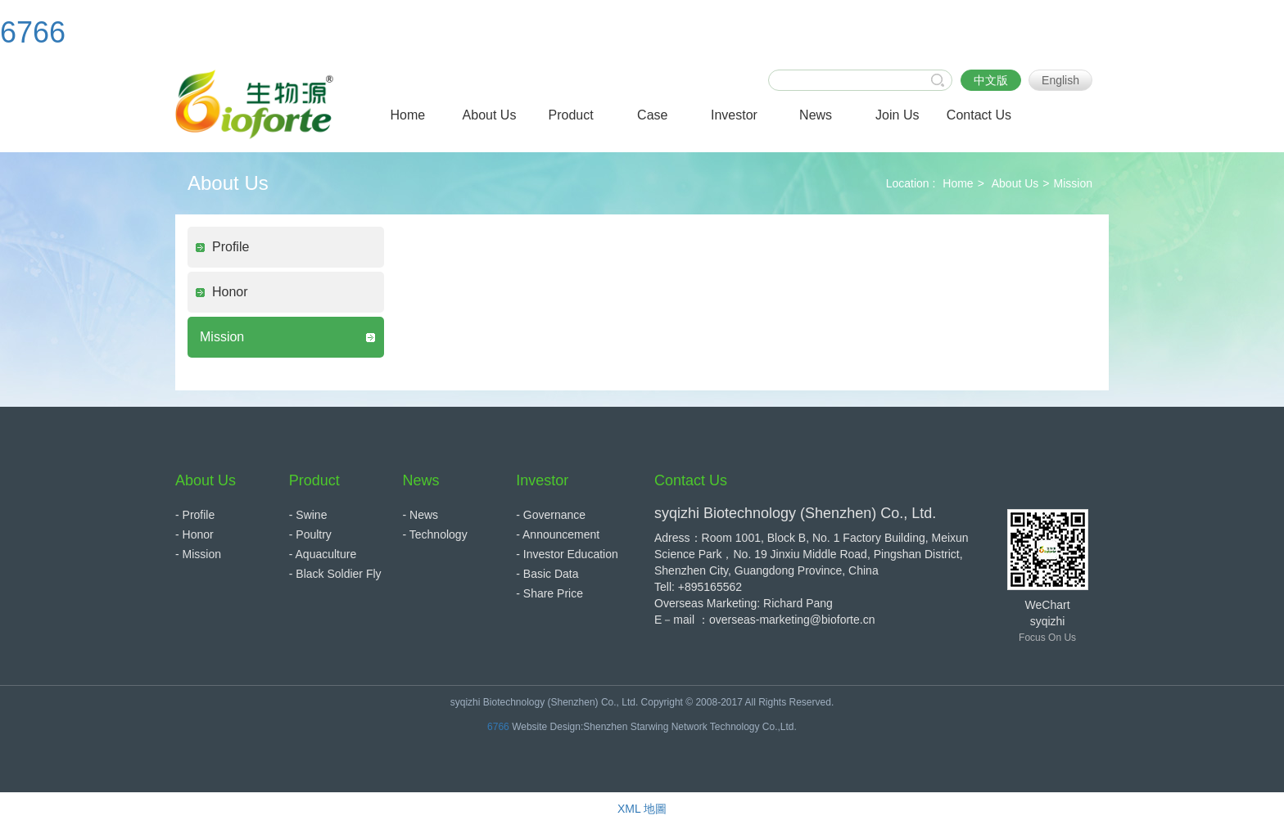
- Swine (308, 514)
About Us (1015, 183)
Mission (1073, 183)
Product (314, 480)
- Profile (195, 514)
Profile (230, 247)
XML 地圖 (642, 808)
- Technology (435, 534)
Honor (230, 292)
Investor (542, 480)
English (1060, 80)
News (421, 480)
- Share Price (549, 593)
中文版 (991, 80)
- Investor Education (567, 554)
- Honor (194, 534)
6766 (33, 32)
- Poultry (310, 534)
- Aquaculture (323, 554)
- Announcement (557, 534)
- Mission (198, 554)
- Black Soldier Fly (335, 573)
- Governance (550, 514)
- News (421, 514)
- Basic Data (547, 573)
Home (958, 183)
